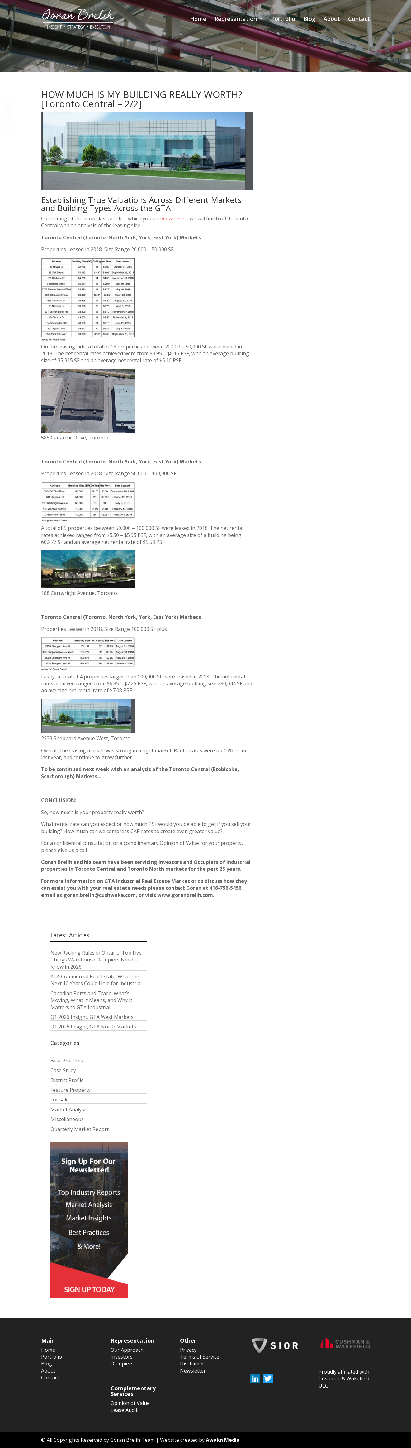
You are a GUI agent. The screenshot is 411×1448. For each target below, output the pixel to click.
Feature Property (70, 1089)
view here (173, 218)
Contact (359, 19)
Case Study (63, 1070)
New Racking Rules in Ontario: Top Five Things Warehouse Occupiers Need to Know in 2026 (96, 959)
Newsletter (193, 1370)
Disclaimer (192, 1363)
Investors (122, 1356)
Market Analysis (69, 1109)
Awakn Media (223, 1439)
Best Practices (66, 1060)
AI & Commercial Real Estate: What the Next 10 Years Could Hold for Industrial (96, 980)
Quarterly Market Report (79, 1129)
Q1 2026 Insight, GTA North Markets (93, 1026)
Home (198, 19)
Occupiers (122, 1363)
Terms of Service (199, 1356)
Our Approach (127, 1349)
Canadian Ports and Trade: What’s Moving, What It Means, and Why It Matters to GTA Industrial (91, 1000)
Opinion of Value (130, 1403)
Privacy (188, 1349)
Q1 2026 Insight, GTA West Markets (92, 1017)
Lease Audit (124, 1410)
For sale (59, 1099)
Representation (236, 19)
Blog (309, 19)
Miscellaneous (67, 1119)
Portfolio (283, 19)
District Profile (67, 1080)
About (332, 19)
